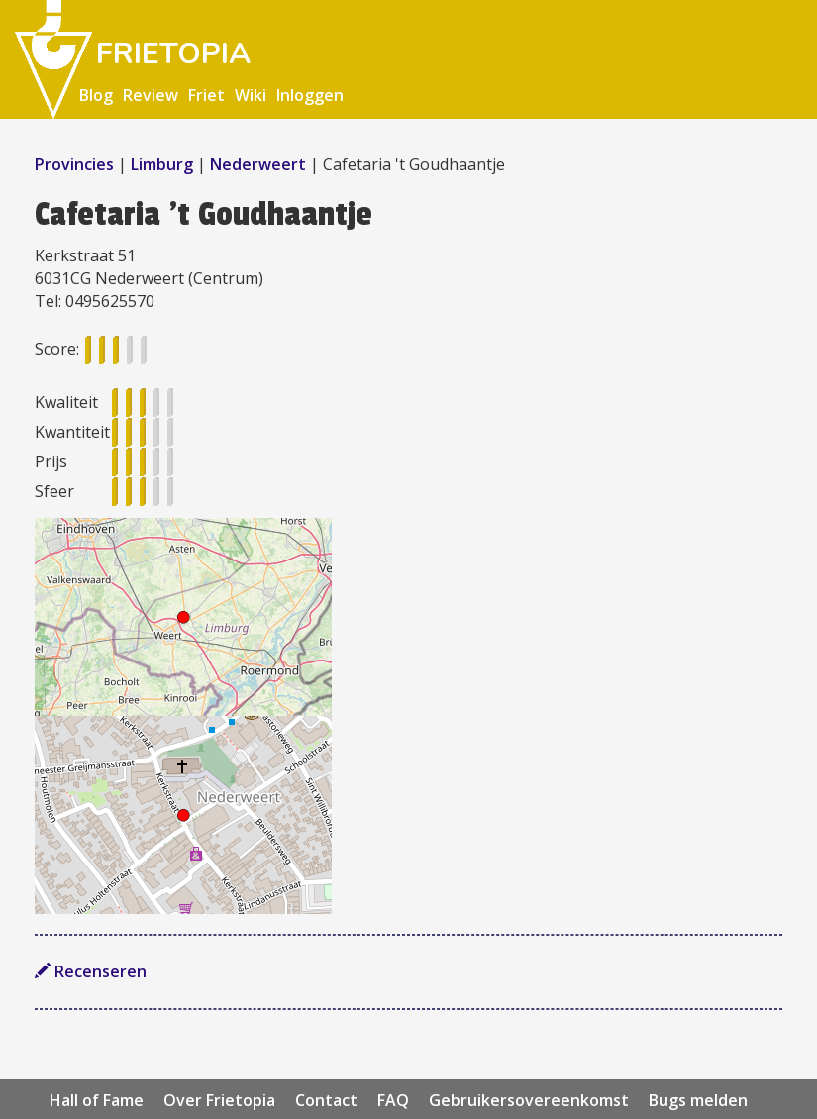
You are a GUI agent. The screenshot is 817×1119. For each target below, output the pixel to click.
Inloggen (310, 95)
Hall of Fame (97, 1100)
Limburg (162, 164)
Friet (206, 95)
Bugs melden (698, 1100)
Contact (326, 1100)
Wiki (250, 95)
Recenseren (91, 971)
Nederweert (258, 164)
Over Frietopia (219, 1100)
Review (150, 95)
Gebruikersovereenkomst (529, 1100)
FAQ (393, 1100)
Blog (96, 95)
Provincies (76, 164)
